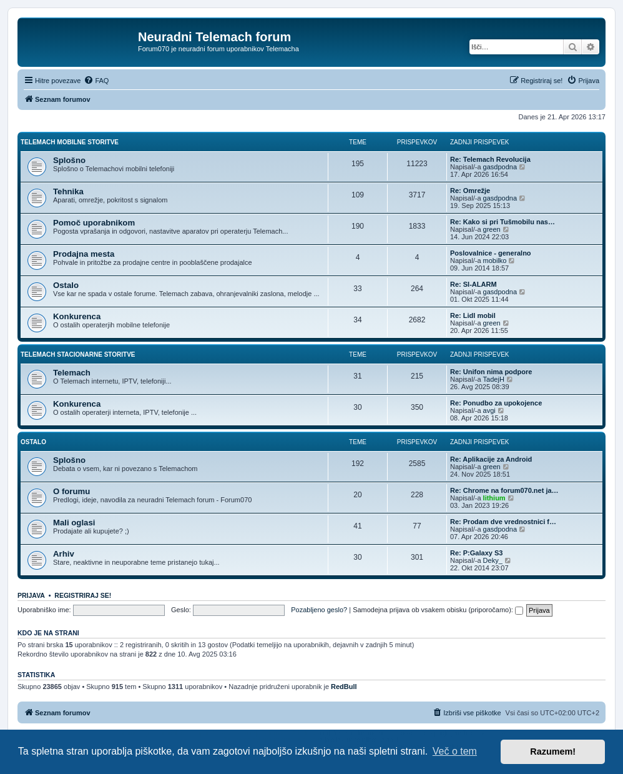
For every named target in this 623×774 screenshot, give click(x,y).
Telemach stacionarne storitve (78, 354)
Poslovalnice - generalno (490, 253)
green (492, 229)
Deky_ (493, 560)
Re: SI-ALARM (473, 284)
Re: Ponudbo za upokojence (496, 403)
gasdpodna (500, 167)
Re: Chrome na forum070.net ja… (504, 490)
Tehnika (68, 191)
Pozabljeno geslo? (319, 609)
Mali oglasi (74, 522)
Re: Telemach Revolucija (490, 159)
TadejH (493, 379)
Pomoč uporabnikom (94, 222)
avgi (489, 410)
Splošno (69, 160)
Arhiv (63, 553)
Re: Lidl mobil (473, 315)
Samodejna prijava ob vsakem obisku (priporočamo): (438, 609)
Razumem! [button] (553, 752)
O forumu (71, 491)
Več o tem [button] (455, 751)
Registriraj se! (82, 595)
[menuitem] (96, 80)
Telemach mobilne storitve (70, 142)
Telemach (72, 372)
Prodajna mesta (83, 254)
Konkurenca (77, 316)
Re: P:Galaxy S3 (476, 553)
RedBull (344, 686)
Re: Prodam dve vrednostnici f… (503, 521)
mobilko (495, 260)
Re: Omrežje (470, 190)
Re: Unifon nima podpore (491, 371)
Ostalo (66, 285)
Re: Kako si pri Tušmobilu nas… (502, 222)
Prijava (31, 595)
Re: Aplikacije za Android (491, 459)
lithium (494, 498)
